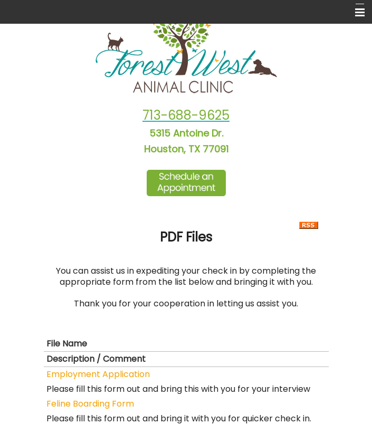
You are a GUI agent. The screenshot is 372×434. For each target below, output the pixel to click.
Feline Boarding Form (90, 404)
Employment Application (98, 374)
